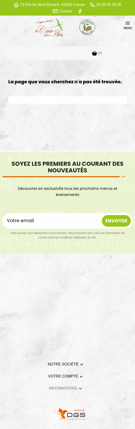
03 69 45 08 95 (109, 5)
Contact (65, 11)
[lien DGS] (67, 413)
